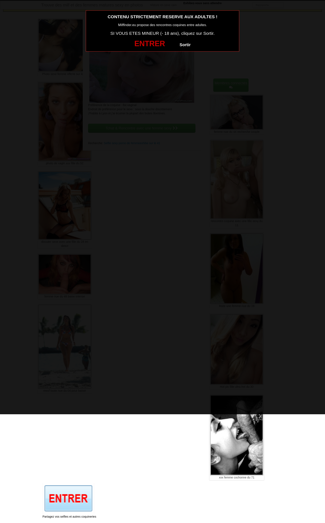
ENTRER (149, 43)
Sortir (184, 44)
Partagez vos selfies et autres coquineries (69, 516)
